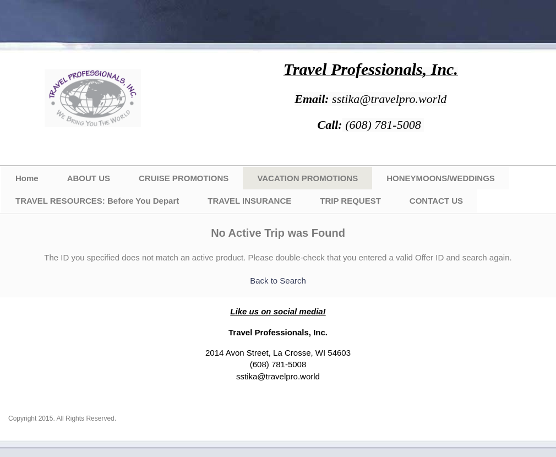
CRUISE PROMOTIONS (183, 178)
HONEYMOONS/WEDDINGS (440, 178)
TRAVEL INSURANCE (249, 200)
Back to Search (278, 280)
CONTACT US (436, 200)
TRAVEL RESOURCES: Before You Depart (97, 200)
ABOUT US (88, 178)
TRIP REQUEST (350, 200)
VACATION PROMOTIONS (307, 178)
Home (27, 178)
